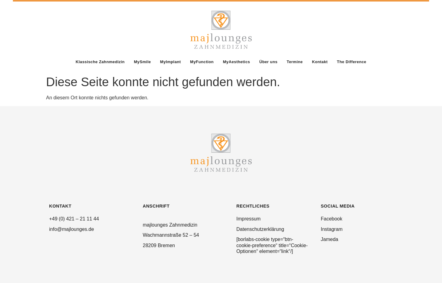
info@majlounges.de (71, 229)
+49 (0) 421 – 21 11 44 (74, 218)
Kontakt (320, 61)
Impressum (248, 218)
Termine (295, 61)
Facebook (331, 218)
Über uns (268, 61)
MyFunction (202, 61)
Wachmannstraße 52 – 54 (171, 235)
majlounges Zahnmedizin (170, 225)
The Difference (351, 61)
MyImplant (170, 61)
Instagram (332, 229)
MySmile (142, 61)
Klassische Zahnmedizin (100, 61)
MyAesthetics (236, 61)
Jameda (329, 239)
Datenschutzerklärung (260, 229)
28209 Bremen (159, 245)
